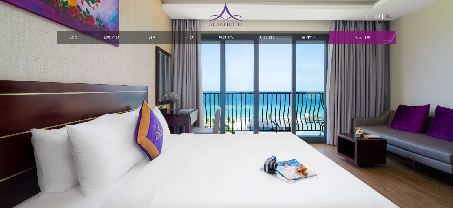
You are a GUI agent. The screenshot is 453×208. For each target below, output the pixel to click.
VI (367, 16)
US (377, 16)
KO (388, 16)
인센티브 (362, 37)
